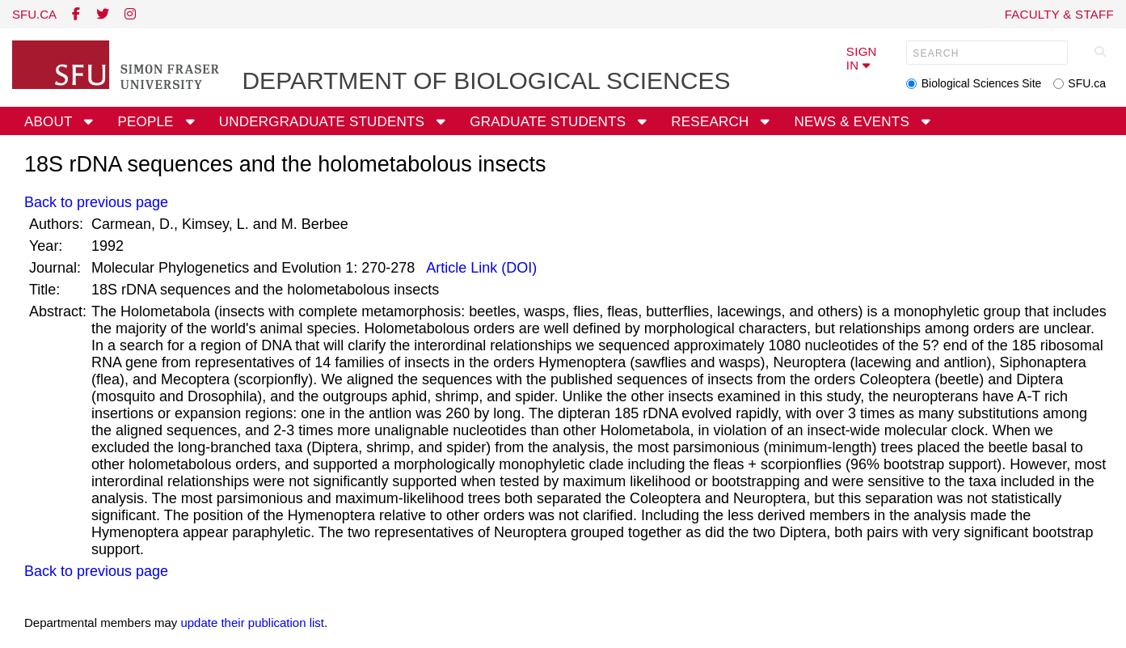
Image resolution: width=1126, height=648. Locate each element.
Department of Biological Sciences (486, 80)
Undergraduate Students (323, 121)
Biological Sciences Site (981, 83)
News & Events (854, 121)
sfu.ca (34, 14)
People (147, 121)
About (50, 121)
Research (712, 121)
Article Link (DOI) (480, 268)
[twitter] (102, 14)
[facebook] (76, 14)
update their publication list (252, 622)
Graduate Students (550, 121)
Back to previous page (96, 202)
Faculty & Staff (1059, 14)
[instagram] (130, 14)
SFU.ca (1087, 83)
